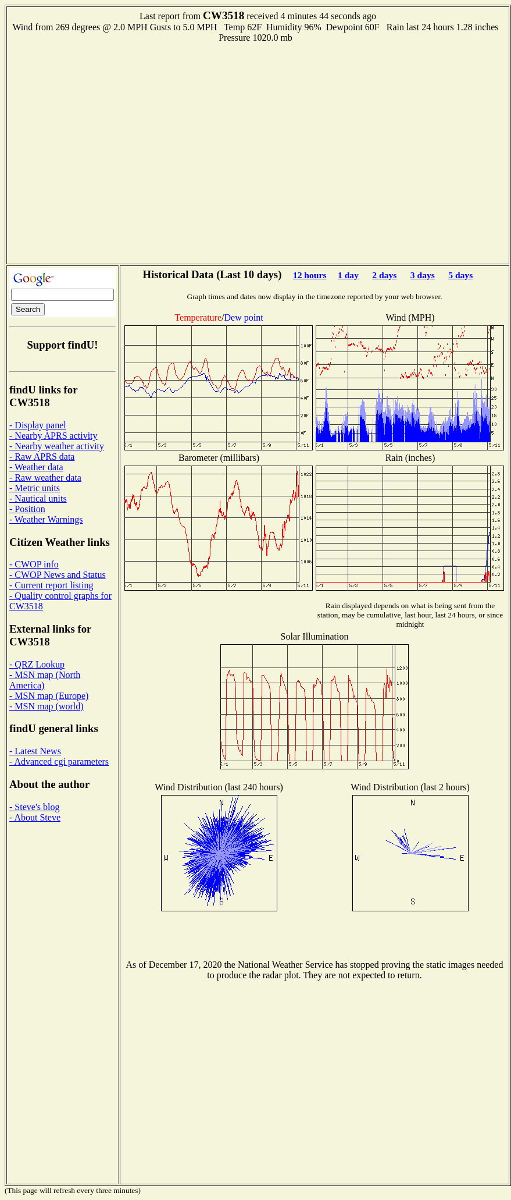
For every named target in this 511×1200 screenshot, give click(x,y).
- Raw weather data (45, 477)
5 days (460, 275)
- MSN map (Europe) (48, 696)
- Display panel (37, 425)
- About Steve (34, 817)
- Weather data (36, 467)
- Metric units (34, 488)
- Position (27, 509)
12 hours (310, 275)
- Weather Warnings (46, 519)
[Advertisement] (109, 152)
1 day (348, 275)
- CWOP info (34, 564)
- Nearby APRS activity (53, 436)
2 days (384, 275)
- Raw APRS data (41, 456)
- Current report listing (51, 585)
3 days (422, 275)
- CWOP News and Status (57, 575)
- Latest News (35, 751)
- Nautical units (38, 498)
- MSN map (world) (46, 706)
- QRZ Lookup (37, 664)
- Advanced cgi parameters (59, 761)
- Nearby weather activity (56, 446)
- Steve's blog (34, 807)
